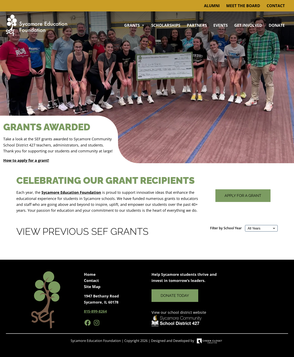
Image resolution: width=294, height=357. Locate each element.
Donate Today (175, 295)
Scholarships (165, 25)
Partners (197, 25)
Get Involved (248, 25)
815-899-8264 (95, 311)
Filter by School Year (226, 228)
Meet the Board (243, 5)
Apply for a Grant (243, 195)
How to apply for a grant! (26, 160)
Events (220, 25)
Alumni (212, 5)
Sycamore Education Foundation (71, 192)
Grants (134, 25)
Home (90, 274)
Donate (277, 25)
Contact (276, 5)
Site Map (92, 286)
